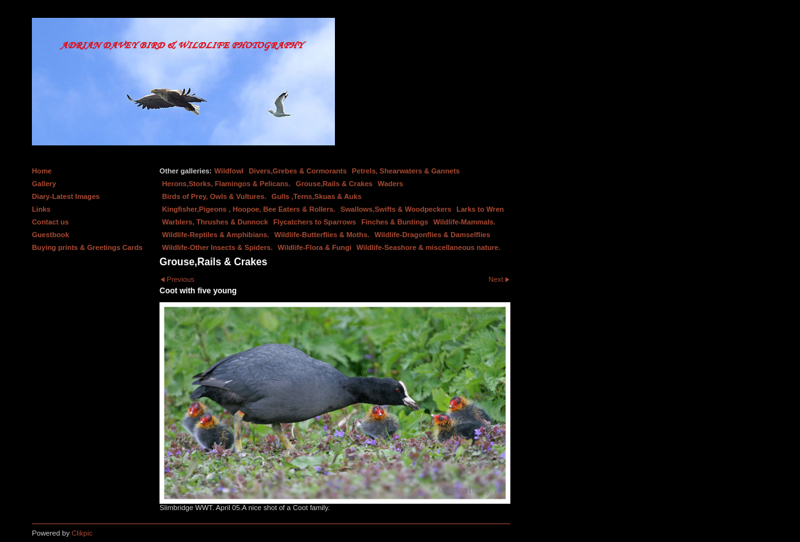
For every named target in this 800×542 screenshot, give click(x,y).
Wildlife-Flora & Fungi (315, 247)
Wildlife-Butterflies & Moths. (321, 234)
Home (42, 171)
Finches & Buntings (394, 222)
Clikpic (82, 533)
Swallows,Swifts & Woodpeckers (396, 209)
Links (41, 209)
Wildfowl (229, 171)
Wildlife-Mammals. (464, 222)
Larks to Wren (480, 209)
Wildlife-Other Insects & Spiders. (217, 247)
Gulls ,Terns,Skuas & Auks (317, 196)
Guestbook (50, 234)
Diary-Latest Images (66, 196)
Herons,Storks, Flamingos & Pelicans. (226, 183)
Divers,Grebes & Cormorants (298, 171)
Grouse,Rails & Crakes (334, 183)
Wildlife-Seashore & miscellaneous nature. (429, 247)
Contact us (50, 222)
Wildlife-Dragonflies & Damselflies (432, 234)
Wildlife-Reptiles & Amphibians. (215, 234)
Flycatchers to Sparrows (314, 222)
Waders (390, 183)
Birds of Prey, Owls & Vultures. (214, 196)
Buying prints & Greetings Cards (87, 247)
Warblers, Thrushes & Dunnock (215, 222)
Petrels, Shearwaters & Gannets (406, 171)
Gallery (44, 183)
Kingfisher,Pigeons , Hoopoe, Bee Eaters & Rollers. (249, 209)
